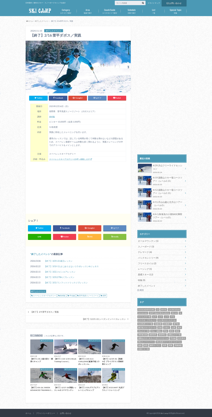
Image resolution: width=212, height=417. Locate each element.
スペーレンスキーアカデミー (44, 295)
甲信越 (72, 295)
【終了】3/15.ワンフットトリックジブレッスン (66, 282)
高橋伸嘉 (178, 342)
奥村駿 (52, 116)
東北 (171, 327)
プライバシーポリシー (45, 412)
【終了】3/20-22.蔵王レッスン (58, 260)
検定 (177, 327)
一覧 (154, 11)
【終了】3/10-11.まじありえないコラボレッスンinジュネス (71, 265)
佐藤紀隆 (158, 320)
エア (154, 313)
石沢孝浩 (181, 334)
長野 (104, 295)
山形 (173, 324)
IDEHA (163, 306)
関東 (170, 342)
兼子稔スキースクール (147, 324)
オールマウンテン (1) (147, 239)
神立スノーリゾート (146, 338)
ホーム (28, 412)
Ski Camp (164, 412)
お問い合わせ (174, 3)
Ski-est (174, 309)
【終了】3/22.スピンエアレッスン (59, 271)
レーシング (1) (144, 266)
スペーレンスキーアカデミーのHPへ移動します (71, 158)
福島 (140, 342)
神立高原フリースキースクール (168, 338)
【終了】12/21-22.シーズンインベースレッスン (104, 318)
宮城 (160, 324)
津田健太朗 (142, 331)
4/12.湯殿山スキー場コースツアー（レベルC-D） (161, 192)
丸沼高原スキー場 (145, 320)
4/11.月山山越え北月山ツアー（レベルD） (161, 204)
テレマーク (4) (144, 249)
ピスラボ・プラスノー (147, 316)
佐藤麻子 (167, 320)
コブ (160, 313)
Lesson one (142, 309)
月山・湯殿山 (156, 327)
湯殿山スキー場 (174, 331)
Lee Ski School (174, 306)
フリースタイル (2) (146, 260)
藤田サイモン (155, 342)
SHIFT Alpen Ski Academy (159, 309)
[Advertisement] (78, 185)
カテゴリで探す (66, 11)
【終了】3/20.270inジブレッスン (59, 276)
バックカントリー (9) (147, 255)
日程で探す (132, 11)
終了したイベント (40, 253)
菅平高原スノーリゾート (88, 295)
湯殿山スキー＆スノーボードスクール (153, 334)
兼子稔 (176, 320)
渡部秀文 (162, 331)
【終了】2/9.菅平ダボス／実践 (45, 311)
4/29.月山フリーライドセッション (161, 168)
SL (180, 309)
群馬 (146, 342)
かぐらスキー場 (144, 313)
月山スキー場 (143, 327)
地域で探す (88, 11)
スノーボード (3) (145, 244)
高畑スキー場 (143, 345)
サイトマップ (154, 3)
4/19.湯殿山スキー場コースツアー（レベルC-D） (161, 180)
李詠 (165, 327)
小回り (166, 324)
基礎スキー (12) (145, 271)
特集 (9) (141, 276)
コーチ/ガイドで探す (110, 11)
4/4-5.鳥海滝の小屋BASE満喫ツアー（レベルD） (161, 215)
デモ (172, 313)
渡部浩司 (152, 331)
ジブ (166, 313)
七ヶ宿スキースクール (167, 316)
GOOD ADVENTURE (146, 306)
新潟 (179, 324)
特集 (176, 11)
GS (158, 306)
